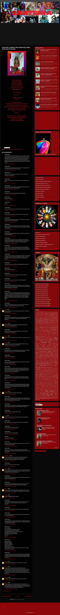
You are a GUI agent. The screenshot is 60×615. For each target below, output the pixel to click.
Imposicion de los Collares (46, 333)
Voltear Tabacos (44, 397)
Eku (40, 329)
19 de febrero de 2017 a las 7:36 (10, 479)
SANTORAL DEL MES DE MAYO (42, 291)
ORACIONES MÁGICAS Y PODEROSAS (44, 441)
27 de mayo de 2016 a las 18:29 (10, 394)
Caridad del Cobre (42, 320)
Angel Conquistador (40, 317)
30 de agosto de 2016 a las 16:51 (10, 423)
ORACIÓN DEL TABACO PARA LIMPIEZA (48, 92)
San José (55, 371)
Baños (37, 319)
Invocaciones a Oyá (54, 333)
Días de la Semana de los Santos (42, 328)
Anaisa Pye (56, 316)
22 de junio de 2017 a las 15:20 (10, 524)
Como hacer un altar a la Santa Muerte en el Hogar (47, 325)
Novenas (48, 338)
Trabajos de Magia (49, 391)
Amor (50, 316)
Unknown (6, 323)
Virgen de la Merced (54, 395)
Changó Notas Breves (53, 321)
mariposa (6, 488)
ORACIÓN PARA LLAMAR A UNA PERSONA (48, 104)
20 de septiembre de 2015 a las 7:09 (11, 260)
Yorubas (47, 398)
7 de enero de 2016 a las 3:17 (10, 352)
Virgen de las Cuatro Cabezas (40, 396)
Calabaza (52, 319)
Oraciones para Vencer (54, 349)
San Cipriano (38, 369)
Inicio (18, 596)
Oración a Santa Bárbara (44, 356)
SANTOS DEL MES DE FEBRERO (42, 285)
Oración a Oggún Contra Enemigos (42, 354)
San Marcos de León (51, 373)
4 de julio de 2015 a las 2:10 (9, 229)
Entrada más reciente (6, 596)
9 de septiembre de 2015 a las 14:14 (11, 251)
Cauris (48, 320)
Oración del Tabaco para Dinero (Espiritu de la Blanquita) (48, 360)
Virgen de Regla (46, 395)
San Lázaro (43, 373)
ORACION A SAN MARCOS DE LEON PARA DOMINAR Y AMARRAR (48, 80)
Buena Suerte (46, 319)
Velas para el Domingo (40, 191)
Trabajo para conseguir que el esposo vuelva (45, 384)
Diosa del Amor (47, 327)
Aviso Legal (4, 607)
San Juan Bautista (39, 372)
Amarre (52, 313)
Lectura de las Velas (39, 179)
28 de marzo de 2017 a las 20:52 (10, 486)
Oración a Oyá (54, 354)
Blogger (34, 612)
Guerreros (43, 332)
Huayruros (37, 333)
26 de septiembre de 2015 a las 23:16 (11, 276)
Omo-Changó (39, 340)
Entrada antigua (28, 596)
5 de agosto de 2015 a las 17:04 (10, 235)
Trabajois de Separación (44, 390)
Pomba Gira (20, 149)
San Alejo (49, 368)
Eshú (40, 330)
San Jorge (51, 371)
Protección (38, 367)
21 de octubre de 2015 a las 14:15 (10, 281)
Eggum (38, 329)
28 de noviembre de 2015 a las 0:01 (11, 313)
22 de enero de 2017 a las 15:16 (10, 460)
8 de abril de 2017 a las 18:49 (10, 497)
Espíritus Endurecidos (45, 330)
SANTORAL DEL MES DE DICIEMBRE (43, 305)
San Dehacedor (54, 369)
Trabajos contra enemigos (39, 391)
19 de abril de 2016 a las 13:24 (10, 380)
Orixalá (52, 363)
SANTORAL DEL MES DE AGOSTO (42, 297)
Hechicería (48, 332)
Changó (51, 320)
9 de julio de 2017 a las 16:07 (10, 564)
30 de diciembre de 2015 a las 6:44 (11, 346)
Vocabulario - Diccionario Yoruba (52, 396)
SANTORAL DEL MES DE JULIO (42, 295)
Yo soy (6, 415)
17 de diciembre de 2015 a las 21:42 (11, 333)
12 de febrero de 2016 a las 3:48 (10, 364)
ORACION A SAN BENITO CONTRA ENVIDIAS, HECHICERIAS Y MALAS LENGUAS (48, 428)
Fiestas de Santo (46, 331)
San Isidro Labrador (44, 371)
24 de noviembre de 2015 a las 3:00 (11, 307)
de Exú (37, 248)
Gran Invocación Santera (54, 331)
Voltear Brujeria (38, 397)
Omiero (57, 339)
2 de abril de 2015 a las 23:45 (10, 210)
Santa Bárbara (55, 375)
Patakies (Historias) (43, 365)
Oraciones (44, 342)
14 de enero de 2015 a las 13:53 (10, 194)
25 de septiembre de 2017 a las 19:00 (11, 588)
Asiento (45, 318)
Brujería (40, 319)
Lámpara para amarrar (40, 337)
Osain (37, 364)
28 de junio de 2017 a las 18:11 (10, 550)
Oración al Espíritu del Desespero (52, 358)
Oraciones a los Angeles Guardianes (50, 343)
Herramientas (54, 332)
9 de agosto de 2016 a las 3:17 (10, 418)
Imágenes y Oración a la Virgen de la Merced (44, 244)
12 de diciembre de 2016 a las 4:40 (11, 439)
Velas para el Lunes (39, 193)
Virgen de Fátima (38, 395)
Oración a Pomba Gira (39, 355)
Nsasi (52, 338)
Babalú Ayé (54, 318)
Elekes (37, 330)
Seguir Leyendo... (17, 94)
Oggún (50, 339)
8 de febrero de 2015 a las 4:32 (10, 205)
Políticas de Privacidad (6, 605)
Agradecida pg (7, 455)
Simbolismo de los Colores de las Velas (43, 187)
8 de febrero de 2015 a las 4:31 (10, 199)
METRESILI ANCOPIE (48, 337)
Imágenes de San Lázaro (40, 238)
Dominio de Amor (54, 327)
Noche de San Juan (42, 338)
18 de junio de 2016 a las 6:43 (10, 401)
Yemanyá (42, 398)
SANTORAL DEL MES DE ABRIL (42, 289)
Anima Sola (55, 317)
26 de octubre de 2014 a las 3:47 (10, 183)
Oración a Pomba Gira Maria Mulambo (11, 149)
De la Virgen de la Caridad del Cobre (42, 234)
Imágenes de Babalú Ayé (40, 236)
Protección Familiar (46, 367)
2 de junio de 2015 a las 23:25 (10, 222)
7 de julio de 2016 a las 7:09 (9, 413)
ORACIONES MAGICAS (41, 433)
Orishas (47, 363)
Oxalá (48, 364)
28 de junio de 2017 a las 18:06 (10, 537)
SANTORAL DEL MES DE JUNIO (42, 293)
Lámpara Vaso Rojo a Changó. (52, 336)
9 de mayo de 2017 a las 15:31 (10, 510)
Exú (51, 330)
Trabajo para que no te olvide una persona (49, 386)
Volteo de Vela (51, 397)
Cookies (3, 606)
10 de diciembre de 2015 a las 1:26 (11, 327)
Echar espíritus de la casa (53, 328)
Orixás (56, 363)
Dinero (41, 327)
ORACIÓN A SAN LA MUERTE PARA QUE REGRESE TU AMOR (48, 50)
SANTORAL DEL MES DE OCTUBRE (43, 301)
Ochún (42, 339)
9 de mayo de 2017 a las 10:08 (10, 505)
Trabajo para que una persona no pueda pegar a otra (44, 387)
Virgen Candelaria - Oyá (51, 394)
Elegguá (54, 329)
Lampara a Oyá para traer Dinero (49, 335)
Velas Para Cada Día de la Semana (42, 189)
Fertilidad (40, 331)
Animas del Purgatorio (39, 318)
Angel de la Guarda (47, 317)
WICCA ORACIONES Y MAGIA (43, 410)
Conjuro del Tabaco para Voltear (47, 326)
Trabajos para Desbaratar (47, 392)
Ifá (40, 333)
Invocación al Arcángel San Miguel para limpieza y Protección (46, 334)
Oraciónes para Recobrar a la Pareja (46, 362)
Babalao (49, 318)
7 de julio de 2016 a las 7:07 (9, 408)
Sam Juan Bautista (44, 368)
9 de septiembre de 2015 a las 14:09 (11, 243)
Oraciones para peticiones (46, 351)
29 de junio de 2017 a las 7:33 (10, 558)
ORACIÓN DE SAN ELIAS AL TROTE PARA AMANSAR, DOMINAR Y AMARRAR (48, 68)
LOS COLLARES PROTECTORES (47, 61)
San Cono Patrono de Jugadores (46, 369)
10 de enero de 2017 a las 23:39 (10, 453)
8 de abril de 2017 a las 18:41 (10, 492)
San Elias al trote (38, 370)
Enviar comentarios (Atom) (19, 599)
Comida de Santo (48, 323)
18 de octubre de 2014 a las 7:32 (10, 176)
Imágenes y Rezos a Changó (41, 246)
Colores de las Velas (39, 177)
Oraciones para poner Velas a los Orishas (43, 181)
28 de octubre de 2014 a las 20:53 (10, 189)
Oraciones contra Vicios (46, 346)
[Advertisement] (31, 36)
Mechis (6, 309)
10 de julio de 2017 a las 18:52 (10, 574)
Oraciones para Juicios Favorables (50, 347)
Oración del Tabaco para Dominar (42, 361)
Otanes (45, 364)
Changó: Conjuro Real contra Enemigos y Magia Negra (45, 322)
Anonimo (6, 561)
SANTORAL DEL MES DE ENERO (42, 283)
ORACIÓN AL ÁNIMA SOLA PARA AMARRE (48, 55)
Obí (39, 339)
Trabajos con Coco (53, 390)
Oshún (40, 364)
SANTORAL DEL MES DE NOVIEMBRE (43, 303)
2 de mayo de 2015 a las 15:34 (10, 215)
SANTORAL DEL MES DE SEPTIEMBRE (43, 299)
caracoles (51, 398)
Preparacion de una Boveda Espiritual (49, 366)
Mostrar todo (56, 447)
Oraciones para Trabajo (43, 349)
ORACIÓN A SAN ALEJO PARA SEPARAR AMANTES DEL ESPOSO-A (48, 99)
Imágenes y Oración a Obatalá (41, 242)
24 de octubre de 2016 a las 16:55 (10, 429)
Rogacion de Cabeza (55, 367)
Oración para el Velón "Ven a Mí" (42, 183)
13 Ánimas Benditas (39, 311)
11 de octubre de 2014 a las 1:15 (10, 170)
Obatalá (55, 338)
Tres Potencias (42, 394)
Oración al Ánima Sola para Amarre (41, 359)
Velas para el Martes (39, 195)
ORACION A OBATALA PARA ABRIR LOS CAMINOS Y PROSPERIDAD (48, 74)
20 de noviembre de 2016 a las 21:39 (11, 434)
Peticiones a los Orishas (53, 365)
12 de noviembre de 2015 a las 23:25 (11, 300)
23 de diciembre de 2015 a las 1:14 (11, 340)
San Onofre (46, 374)
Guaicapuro (38, 332)
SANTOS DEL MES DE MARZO (42, 287)
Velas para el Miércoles (40, 197)
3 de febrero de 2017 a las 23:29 (10, 473)
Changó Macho (46, 321)
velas (37, 199)
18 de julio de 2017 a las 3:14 (10, 580)
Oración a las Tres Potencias (46, 357)
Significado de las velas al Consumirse (43, 185)
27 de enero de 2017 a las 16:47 (10, 466)
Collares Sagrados (40, 323)
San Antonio (55, 368)
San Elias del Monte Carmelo (47, 370)
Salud (38, 368)
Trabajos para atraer (44, 393)
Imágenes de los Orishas (40, 240)
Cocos (57, 322)
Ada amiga (7, 577)
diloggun (56, 398)
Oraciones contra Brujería (41, 344)
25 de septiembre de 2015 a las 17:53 (11, 265)
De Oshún (37, 232)
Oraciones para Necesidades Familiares (43, 348)
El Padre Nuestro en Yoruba (47, 329)
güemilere (37, 399)
